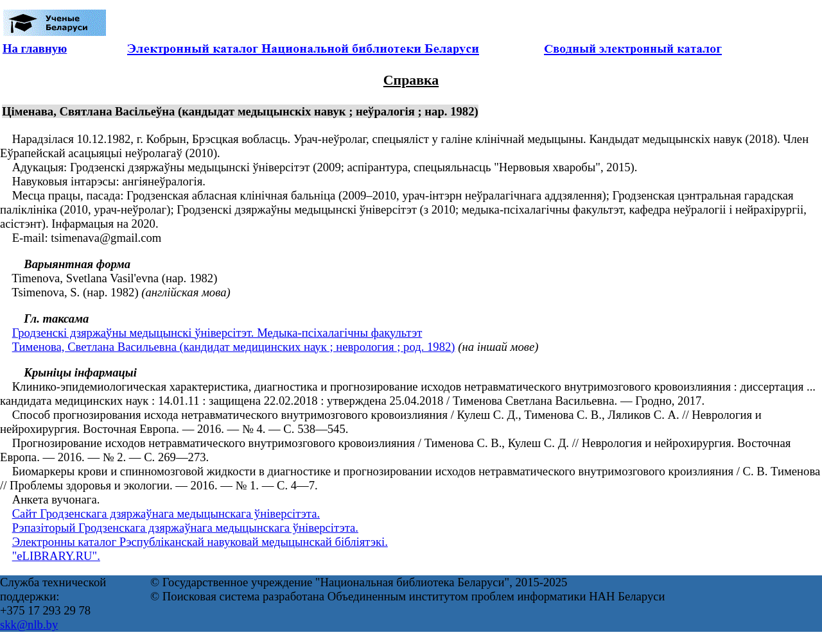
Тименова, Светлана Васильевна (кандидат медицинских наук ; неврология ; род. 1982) (233, 346)
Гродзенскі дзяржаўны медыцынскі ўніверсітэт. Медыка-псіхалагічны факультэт (217, 332)
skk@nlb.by (29, 624)
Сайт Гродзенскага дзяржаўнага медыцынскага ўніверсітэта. (166, 513)
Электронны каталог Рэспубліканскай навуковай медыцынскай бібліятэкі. (200, 541)
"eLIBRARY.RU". (56, 556)
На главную (35, 48)
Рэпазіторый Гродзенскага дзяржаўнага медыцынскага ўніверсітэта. (185, 527)
